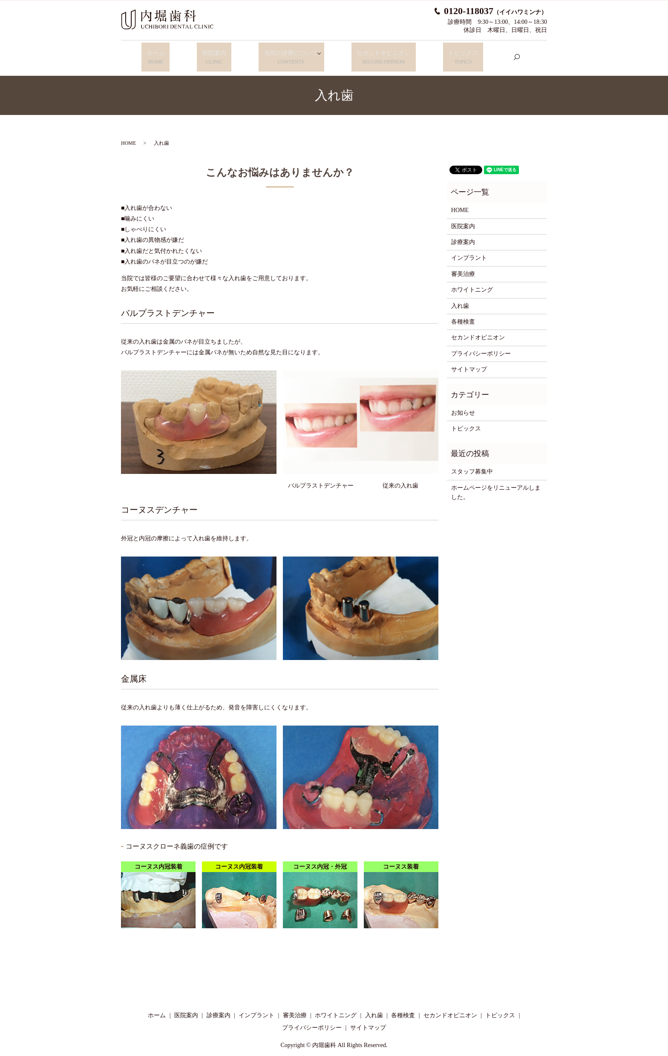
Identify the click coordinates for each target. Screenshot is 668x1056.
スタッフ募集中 (472, 465)
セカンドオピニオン (382, 54)
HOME (128, 136)
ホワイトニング (472, 283)
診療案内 (463, 235)
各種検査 (463, 315)
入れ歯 (460, 299)
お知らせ (463, 406)
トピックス (457, 54)
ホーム (160, 54)
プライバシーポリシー (481, 347)
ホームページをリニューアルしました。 (496, 486)
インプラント (469, 251)
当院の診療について (283, 54)
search (507, 53)
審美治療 (463, 267)
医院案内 (211, 54)
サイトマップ (469, 362)
